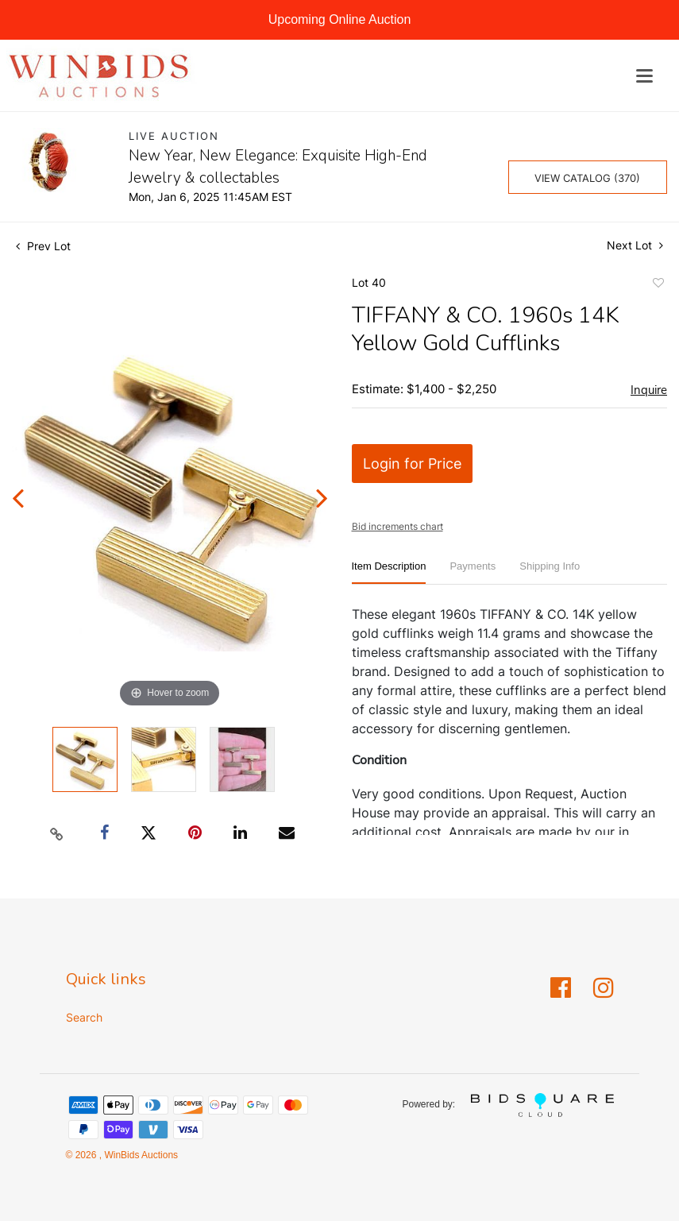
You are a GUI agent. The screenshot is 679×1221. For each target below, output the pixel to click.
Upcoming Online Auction (339, 19)
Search (84, 1017)
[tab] (389, 572)
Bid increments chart (397, 526)
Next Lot (635, 245)
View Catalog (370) (587, 178)
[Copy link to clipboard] (56, 833)
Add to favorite (657, 285)
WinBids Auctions (140, 1155)
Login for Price (412, 463)
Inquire (649, 390)
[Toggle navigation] (644, 76)
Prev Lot (43, 246)
